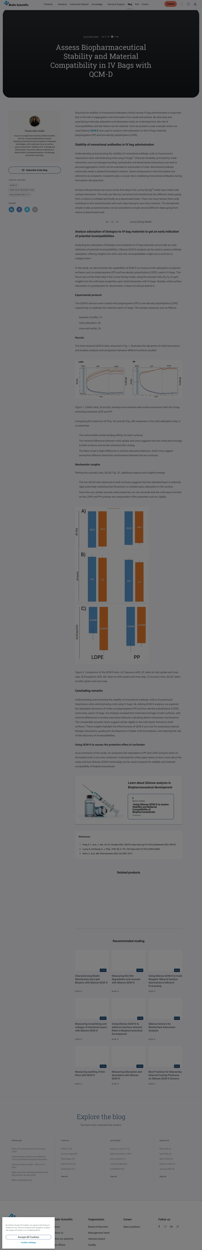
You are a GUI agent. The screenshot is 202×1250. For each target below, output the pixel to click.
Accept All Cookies (28, 1237)
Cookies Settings (28, 1242)
